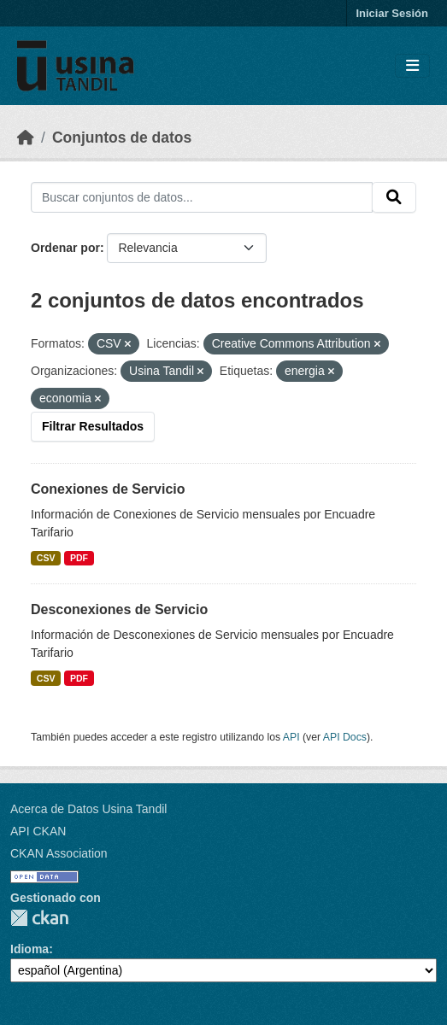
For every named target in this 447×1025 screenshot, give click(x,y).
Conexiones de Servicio (108, 489)
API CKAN (38, 831)
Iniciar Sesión (392, 13)
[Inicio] (25, 137)
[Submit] (394, 197)
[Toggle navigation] (412, 66)
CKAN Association (59, 853)
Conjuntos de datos (121, 137)
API (291, 737)
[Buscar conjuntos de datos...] (202, 197)
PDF (79, 558)
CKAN (39, 918)
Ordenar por (65, 248)
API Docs (345, 737)
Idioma (29, 949)
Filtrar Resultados (93, 426)
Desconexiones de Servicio (119, 609)
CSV (46, 558)
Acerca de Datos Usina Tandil (88, 809)
